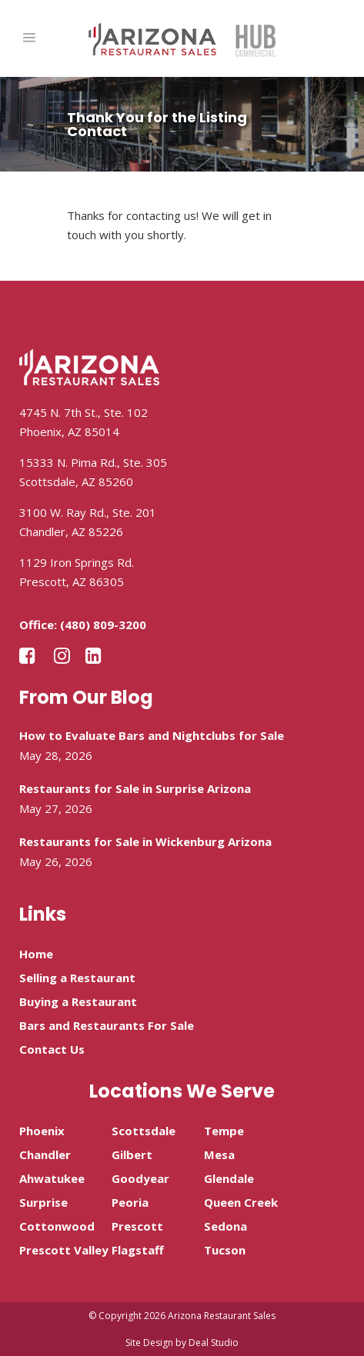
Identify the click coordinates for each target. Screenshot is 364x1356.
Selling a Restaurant (77, 977)
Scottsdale (143, 1130)
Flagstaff (138, 1250)
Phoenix (42, 1130)
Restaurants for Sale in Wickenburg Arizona (145, 841)
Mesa (219, 1154)
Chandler (45, 1154)
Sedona (225, 1226)
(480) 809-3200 (103, 624)
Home (36, 953)
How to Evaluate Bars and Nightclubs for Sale (151, 735)
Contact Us (52, 1049)
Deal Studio (214, 1342)
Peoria (130, 1202)
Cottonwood (57, 1226)
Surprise (43, 1202)
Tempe (224, 1130)
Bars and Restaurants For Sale (106, 1025)
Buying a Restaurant (78, 1001)
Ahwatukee (52, 1178)
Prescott (137, 1226)
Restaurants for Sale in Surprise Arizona (135, 788)
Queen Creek (241, 1202)
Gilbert (132, 1154)
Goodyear (140, 1178)
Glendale (229, 1178)
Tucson (224, 1250)
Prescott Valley (64, 1250)
